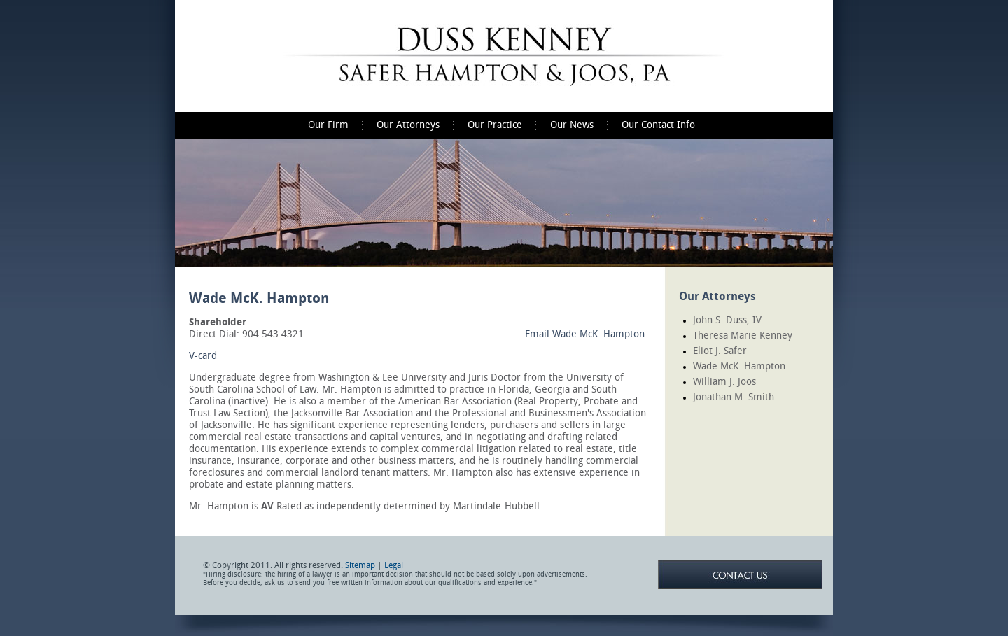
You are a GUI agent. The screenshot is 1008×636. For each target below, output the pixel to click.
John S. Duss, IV (727, 320)
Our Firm (328, 125)
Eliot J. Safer (720, 351)
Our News (572, 125)
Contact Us (740, 574)
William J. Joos (724, 382)
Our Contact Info (658, 125)
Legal (393, 565)
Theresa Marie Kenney (742, 335)
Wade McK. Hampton (739, 366)
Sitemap (360, 565)
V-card (203, 356)
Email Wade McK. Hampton (585, 334)
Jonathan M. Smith (733, 397)
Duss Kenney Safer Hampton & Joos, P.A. (504, 55)
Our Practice (495, 125)
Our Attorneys (408, 125)
